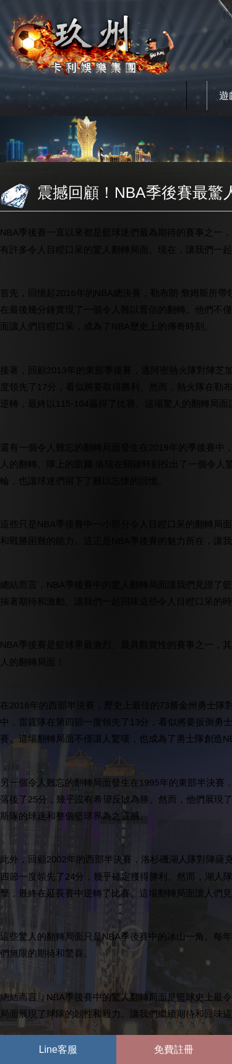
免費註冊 (174, 1049)
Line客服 (58, 1049)
